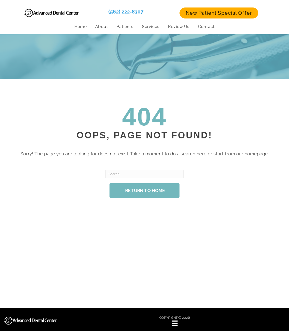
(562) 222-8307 (125, 12)
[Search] (144, 174)
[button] (219, 12)
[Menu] (175, 323)
